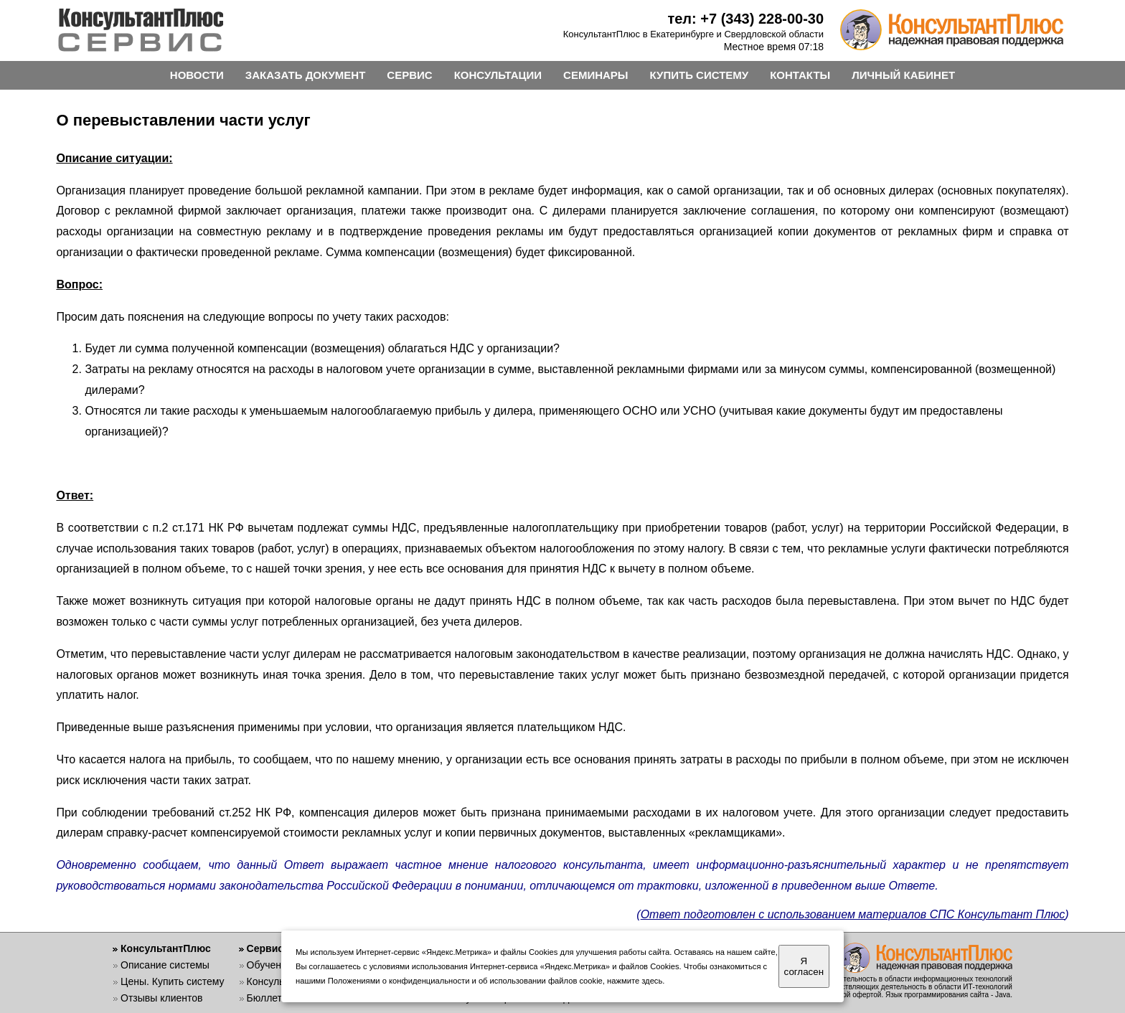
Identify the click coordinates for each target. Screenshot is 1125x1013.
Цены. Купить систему (173, 981)
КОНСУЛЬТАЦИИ (498, 75)
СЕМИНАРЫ (595, 75)
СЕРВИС (409, 75)
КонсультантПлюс (166, 948)
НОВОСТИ (197, 75)
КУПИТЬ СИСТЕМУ (699, 75)
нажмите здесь (634, 980)
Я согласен (804, 966)
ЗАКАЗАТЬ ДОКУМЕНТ (305, 75)
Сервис (265, 948)
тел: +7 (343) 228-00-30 (745, 19)
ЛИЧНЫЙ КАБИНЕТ (903, 75)
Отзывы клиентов (161, 998)
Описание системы (165, 965)
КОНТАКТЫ (800, 75)
